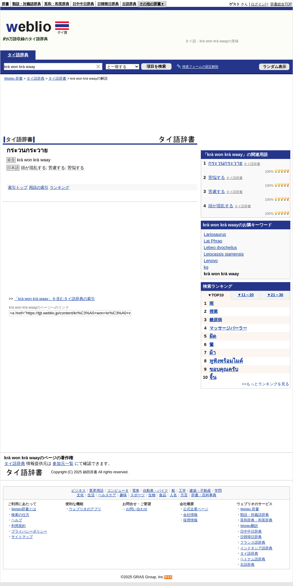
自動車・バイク (155, 490)
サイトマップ (22, 537)
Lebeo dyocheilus (220, 247)
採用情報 (190, 520)
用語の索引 (38, 187)
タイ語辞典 (17, 54)
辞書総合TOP (281, 4)
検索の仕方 (20, 515)
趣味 (123, 495)
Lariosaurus (215, 234)
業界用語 (96, 490)
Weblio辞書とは (23, 509)
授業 (213, 311)
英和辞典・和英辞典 (256, 520)
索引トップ (17, 187)
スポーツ (137, 495)
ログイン (258, 4)
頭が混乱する (33, 167)
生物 (151, 495)
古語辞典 (129, 4)
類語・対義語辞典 (26, 4)
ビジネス (78, 490)
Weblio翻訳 (249, 526)
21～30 (275, 295)
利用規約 (18, 526)
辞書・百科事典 (203, 495)
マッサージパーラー (228, 328)
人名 (173, 495)
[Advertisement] (265, 30)
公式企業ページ (195, 509)
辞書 (5, 4)
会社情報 (190, 515)
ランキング (59, 187)
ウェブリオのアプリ (85, 509)
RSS (168, 577)
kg (206, 267)
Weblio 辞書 (13, 78)
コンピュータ (118, 490)
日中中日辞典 (83, 4)
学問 (218, 490)
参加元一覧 (63, 463)
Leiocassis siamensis (224, 254)
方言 (184, 495)
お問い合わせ (136, 509)
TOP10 (216, 295)
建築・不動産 (200, 490)
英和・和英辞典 (56, 4)
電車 (135, 490)
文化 (80, 495)
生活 (91, 495)
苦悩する (75, 167)
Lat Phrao (213, 241)
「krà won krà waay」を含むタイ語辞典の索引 (54, 298)
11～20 (246, 295)
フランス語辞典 (252, 542)
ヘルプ (16, 520)
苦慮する (56, 167)
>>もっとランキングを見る (265, 384)
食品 (162, 495)
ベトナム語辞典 (252, 559)
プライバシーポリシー (29, 531)
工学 (182, 490)
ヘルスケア (107, 495)
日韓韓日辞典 (108, 4)
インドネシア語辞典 (256, 548)
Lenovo (211, 260)
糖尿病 (215, 319)
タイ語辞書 (57, 78)
